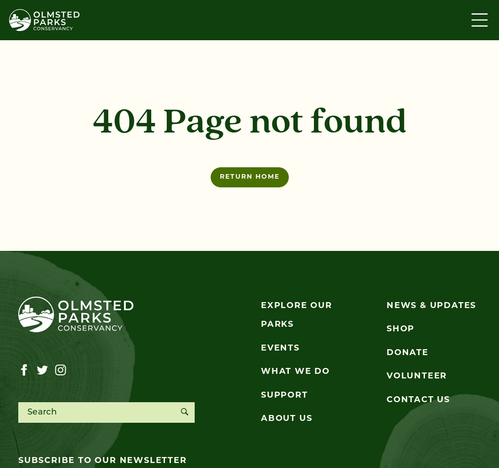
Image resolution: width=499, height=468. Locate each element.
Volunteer (417, 376)
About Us (286, 419)
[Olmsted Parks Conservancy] (44, 20)
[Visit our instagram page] (60, 370)
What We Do (295, 371)
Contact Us (418, 400)
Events (280, 348)
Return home (250, 177)
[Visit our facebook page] (24, 370)
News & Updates (431, 306)
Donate (408, 353)
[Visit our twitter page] (42, 370)
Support (284, 395)
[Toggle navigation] (481, 20)
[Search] (184, 412)
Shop (400, 329)
